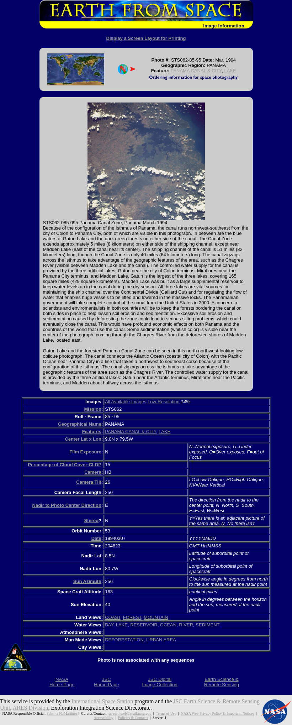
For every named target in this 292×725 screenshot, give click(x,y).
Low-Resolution (164, 401)
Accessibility (103, 717)
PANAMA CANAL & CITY (196, 70)
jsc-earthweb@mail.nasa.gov (129, 713)
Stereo (91, 520)
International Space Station (102, 701)
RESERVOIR (143, 624)
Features (91, 431)
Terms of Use (166, 713)
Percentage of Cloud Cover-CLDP (64, 464)
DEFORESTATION (124, 639)
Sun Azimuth (87, 581)
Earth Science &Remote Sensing (221, 682)
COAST (112, 617)
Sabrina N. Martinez (62, 713)
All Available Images (125, 401)
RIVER (186, 624)
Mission (92, 409)
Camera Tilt (88, 482)
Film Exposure (85, 452)
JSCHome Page (106, 682)
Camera (92, 472)
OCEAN (168, 624)
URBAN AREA (161, 639)
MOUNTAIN (156, 617)
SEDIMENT (207, 624)
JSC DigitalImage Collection (159, 682)
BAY (109, 624)
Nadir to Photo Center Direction (66, 505)
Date (96, 538)
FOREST (132, 617)
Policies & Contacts (133, 717)
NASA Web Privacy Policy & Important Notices (217, 713)
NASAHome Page (61, 682)
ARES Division (30, 708)
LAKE (230, 70)
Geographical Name (79, 424)
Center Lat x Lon (83, 439)
